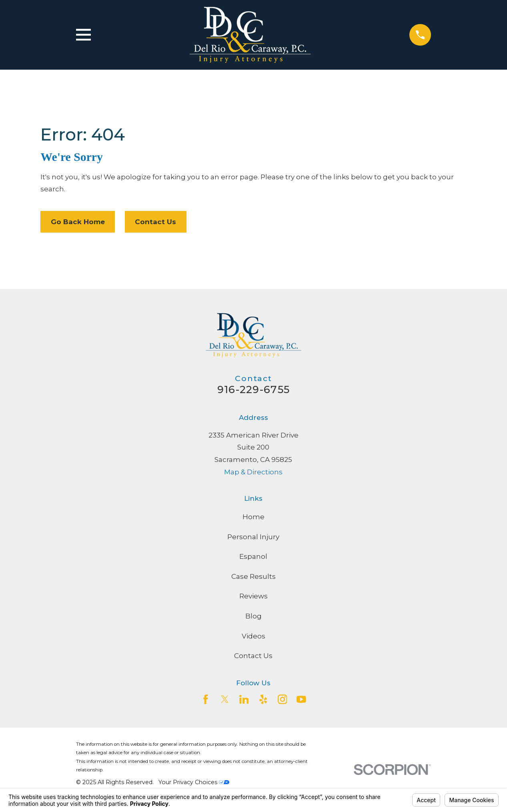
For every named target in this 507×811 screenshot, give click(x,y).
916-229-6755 (253, 389)
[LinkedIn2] (244, 699)
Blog (253, 616)
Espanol (253, 556)
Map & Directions (253, 472)
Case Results (253, 576)
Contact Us (155, 222)
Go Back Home (78, 222)
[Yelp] (263, 699)
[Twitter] (225, 699)
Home (253, 517)
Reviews (253, 596)
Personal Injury (253, 537)
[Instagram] (282, 699)
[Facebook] (205, 699)
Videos (253, 636)
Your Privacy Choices (193, 782)
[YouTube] (301, 699)
